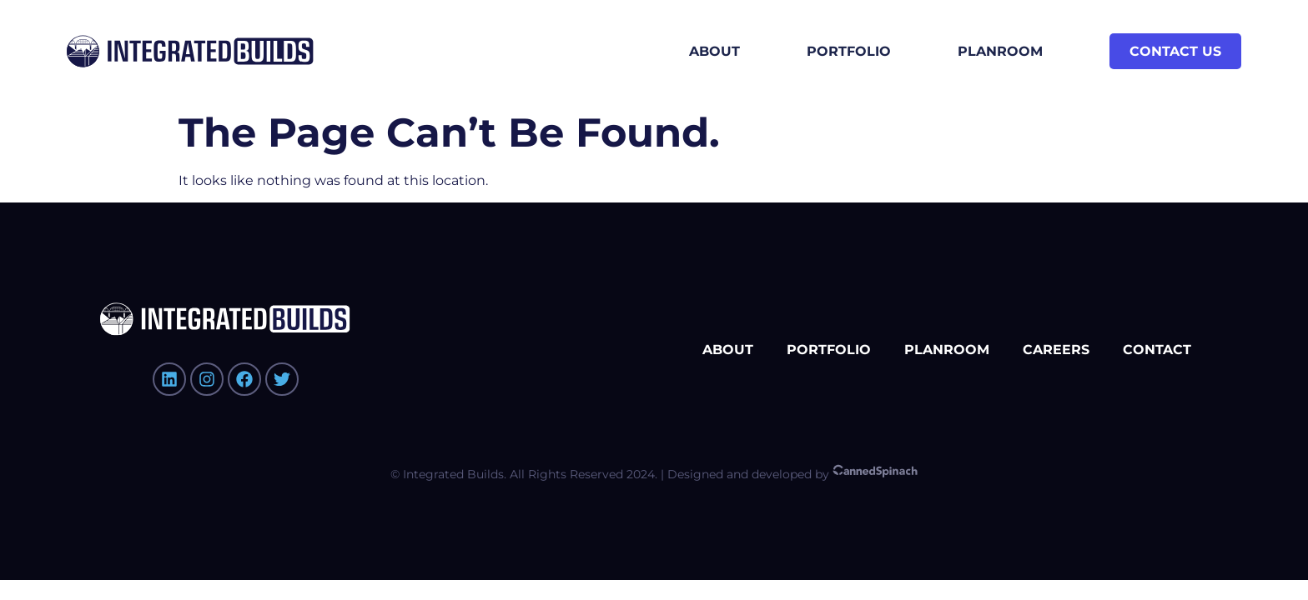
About (714, 51)
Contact (1157, 350)
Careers (1056, 350)
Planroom (1000, 51)
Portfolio (849, 51)
